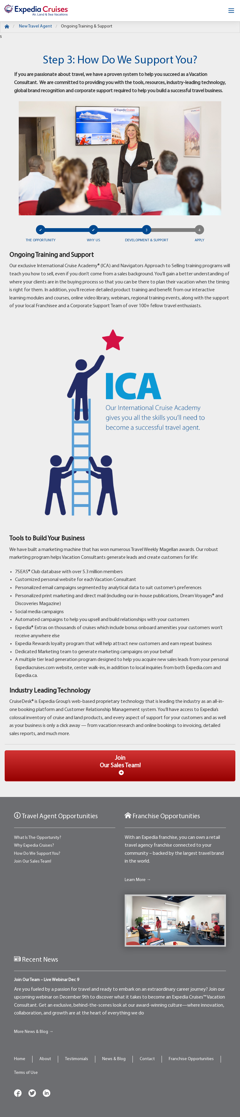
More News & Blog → (33, 1031)
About (45, 1059)
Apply (199, 240)
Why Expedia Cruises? (34, 845)
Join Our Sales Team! (32, 861)
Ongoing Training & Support (86, 26)
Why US (93, 240)
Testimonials (76, 1059)
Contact (147, 1059)
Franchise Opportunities (191, 1059)
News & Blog (114, 1059)
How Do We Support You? (37, 853)
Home (19, 1059)
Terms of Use (26, 1072)
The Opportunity (41, 240)
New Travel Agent (35, 26)
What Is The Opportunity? (37, 837)
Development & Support (146, 240)
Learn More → (138, 880)
